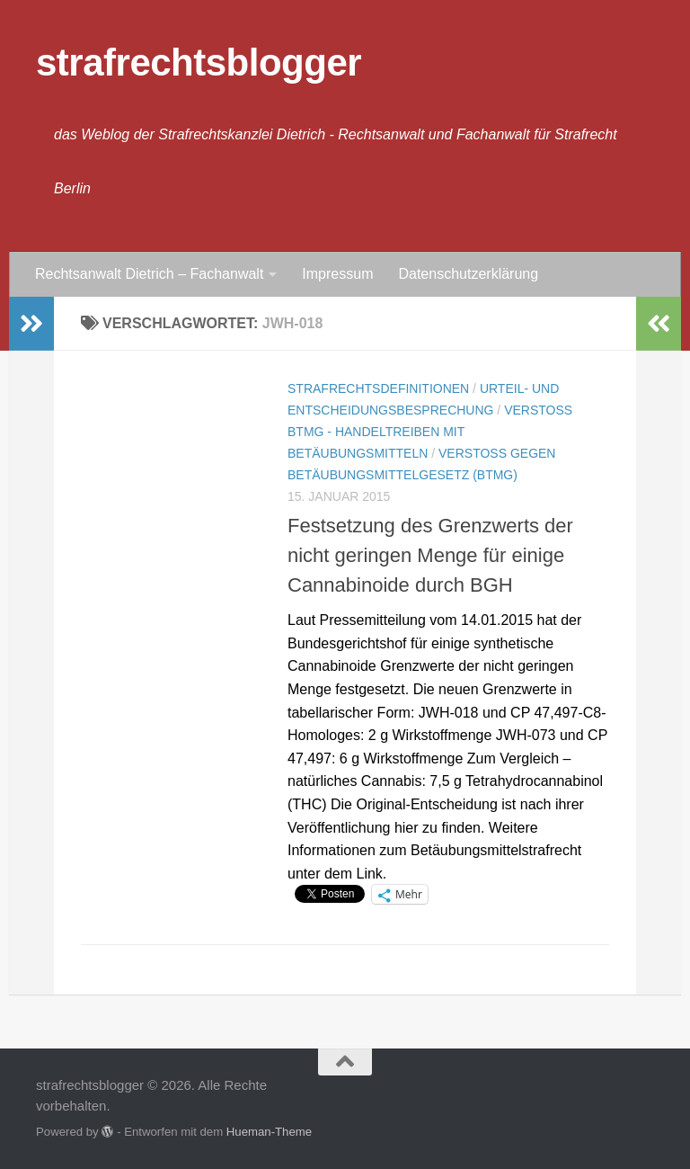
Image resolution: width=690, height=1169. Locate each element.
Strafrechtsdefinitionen (378, 388)
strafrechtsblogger (198, 62)
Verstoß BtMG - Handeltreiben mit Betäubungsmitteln (430, 431)
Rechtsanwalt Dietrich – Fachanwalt (149, 273)
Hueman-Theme (269, 1131)
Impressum (337, 273)
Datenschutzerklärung (468, 273)
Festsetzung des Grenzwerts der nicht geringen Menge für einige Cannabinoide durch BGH (430, 555)
